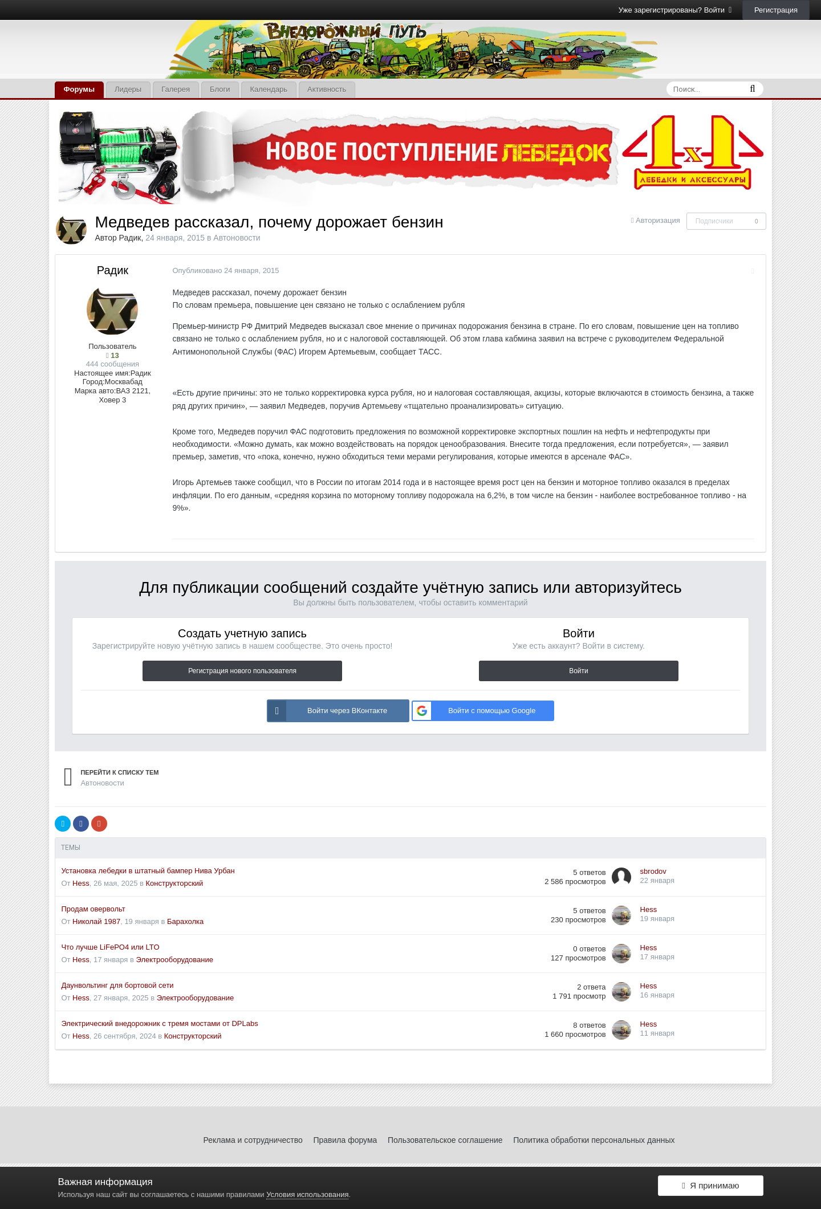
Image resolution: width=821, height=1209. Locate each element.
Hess (81, 883)
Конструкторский (175, 883)
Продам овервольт (93, 909)
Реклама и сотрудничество (253, 1140)
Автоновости (236, 237)
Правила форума (345, 1140)
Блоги (220, 89)
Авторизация (658, 220)
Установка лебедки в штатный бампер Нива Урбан (147, 870)
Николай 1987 (96, 921)
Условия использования (307, 1194)
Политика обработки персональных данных (593, 1140)
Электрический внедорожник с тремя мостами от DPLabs (159, 1023)
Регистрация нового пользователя (242, 671)
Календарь (268, 89)
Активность (326, 89)
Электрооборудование (175, 959)
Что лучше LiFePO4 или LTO (110, 947)
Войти (578, 671)
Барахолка (185, 921)
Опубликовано (222, 270)
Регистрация (776, 10)
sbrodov (653, 871)
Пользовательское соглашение (445, 1140)
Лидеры (128, 89)
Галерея (175, 89)
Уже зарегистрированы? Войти (675, 10)
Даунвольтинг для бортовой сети (117, 985)
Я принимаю (710, 1187)
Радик (130, 237)
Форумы (79, 89)
